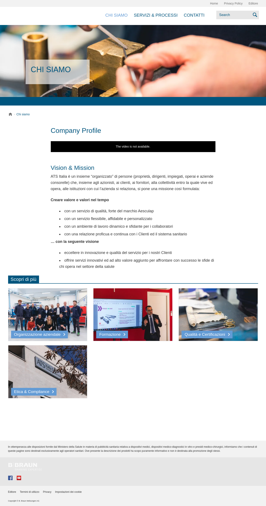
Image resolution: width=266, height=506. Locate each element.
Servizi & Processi (155, 15)
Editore (253, 3)
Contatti (194, 15)
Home (214, 3)
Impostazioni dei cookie (68, 491)
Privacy (47, 491)
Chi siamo (116, 15)
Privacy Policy (233, 3)
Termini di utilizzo (29, 491)
